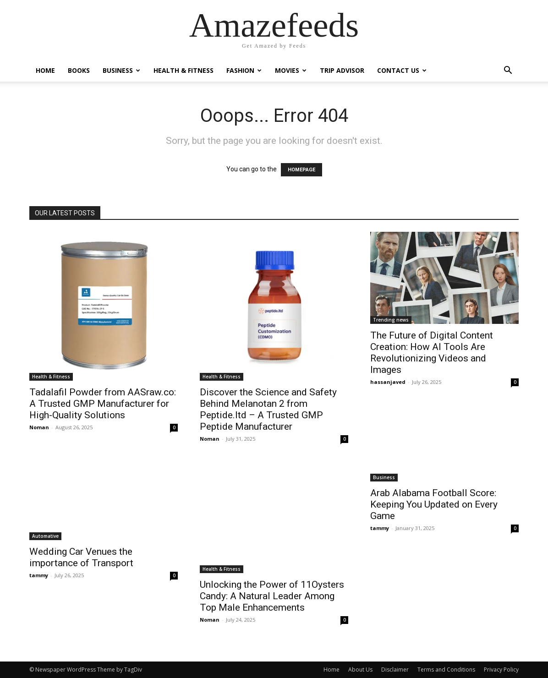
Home (45, 70)
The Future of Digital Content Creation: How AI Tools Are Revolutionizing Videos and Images (431, 352)
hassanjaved (388, 381)
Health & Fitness (183, 70)
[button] (508, 71)
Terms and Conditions (446, 669)
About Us (360, 669)
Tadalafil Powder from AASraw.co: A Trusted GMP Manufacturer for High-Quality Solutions (102, 404)
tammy (38, 575)
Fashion (244, 70)
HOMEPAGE (301, 170)
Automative (45, 536)
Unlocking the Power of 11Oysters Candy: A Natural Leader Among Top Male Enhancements (272, 596)
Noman (39, 427)
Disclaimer (395, 669)
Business (121, 70)
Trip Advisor (342, 70)
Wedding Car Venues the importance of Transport (81, 557)
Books (79, 70)
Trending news (391, 320)
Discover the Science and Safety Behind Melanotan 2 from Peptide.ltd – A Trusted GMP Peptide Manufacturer (268, 409)
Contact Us (402, 70)
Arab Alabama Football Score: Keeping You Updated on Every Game (434, 504)
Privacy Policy (501, 669)
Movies (291, 70)
